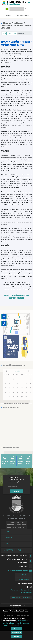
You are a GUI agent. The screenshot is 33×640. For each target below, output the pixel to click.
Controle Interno (12, 33)
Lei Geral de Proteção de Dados (21, 597)
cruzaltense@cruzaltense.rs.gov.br (17, 571)
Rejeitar (16, 636)
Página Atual (20, 33)
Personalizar (16, 632)
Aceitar (16, 629)
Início (4, 33)
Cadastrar (16, 491)
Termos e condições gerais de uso (21, 590)
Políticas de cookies (26, 592)
